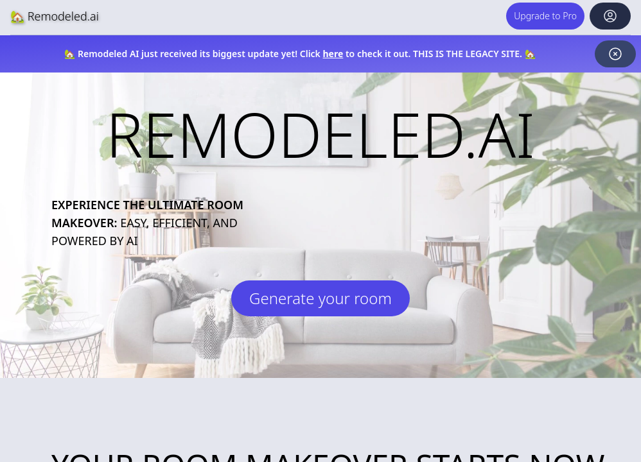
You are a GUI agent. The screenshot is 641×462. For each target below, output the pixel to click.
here (333, 53)
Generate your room (320, 298)
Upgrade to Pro (545, 16)
